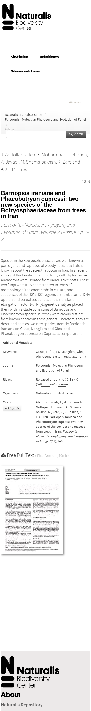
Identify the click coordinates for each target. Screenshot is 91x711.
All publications (19, 56)
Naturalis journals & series (25, 71)
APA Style (12, 408)
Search (76, 134)
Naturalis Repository (22, 705)
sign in (75, 102)
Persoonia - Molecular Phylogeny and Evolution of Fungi (45, 120)
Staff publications (49, 56)
